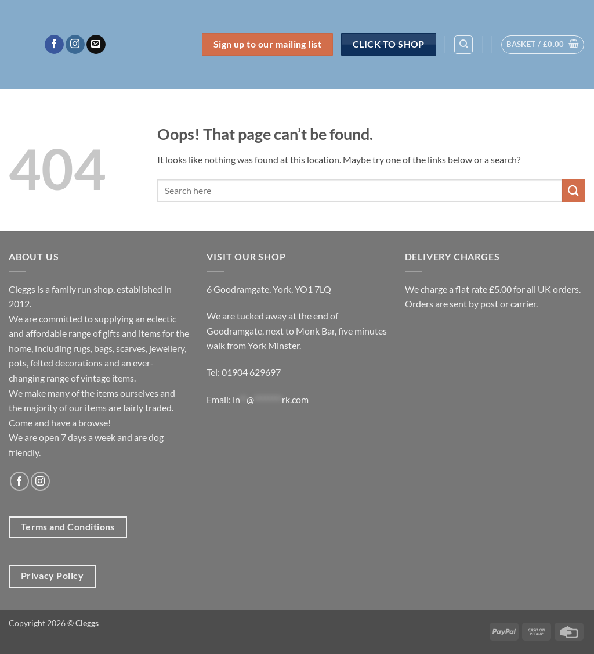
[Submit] (573, 190)
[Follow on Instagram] (75, 45)
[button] (542, 44)
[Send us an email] (96, 45)
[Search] (463, 44)
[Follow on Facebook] (54, 45)
